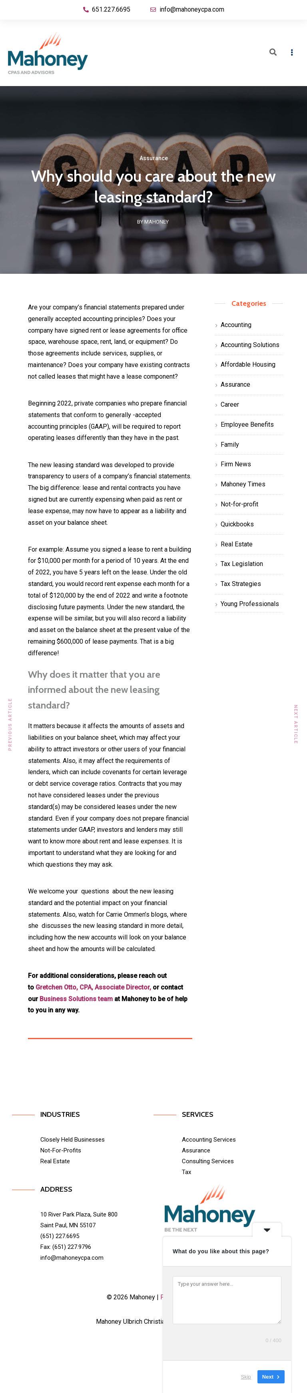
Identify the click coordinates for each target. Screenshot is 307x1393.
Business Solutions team (76, 999)
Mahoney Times (243, 484)
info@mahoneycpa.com (72, 1257)
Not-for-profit (239, 504)
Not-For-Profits (60, 1150)
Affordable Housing (248, 364)
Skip (246, 1377)
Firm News (236, 464)
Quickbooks (237, 524)
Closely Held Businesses (72, 1139)
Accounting (236, 325)
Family (230, 444)
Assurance (154, 159)
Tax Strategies (241, 584)
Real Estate (237, 544)
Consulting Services (208, 1161)
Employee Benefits (247, 424)
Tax (186, 1172)
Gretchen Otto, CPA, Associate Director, (93, 987)
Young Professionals (250, 604)
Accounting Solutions (250, 345)
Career (230, 404)
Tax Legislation (242, 564)
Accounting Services (209, 1139)
